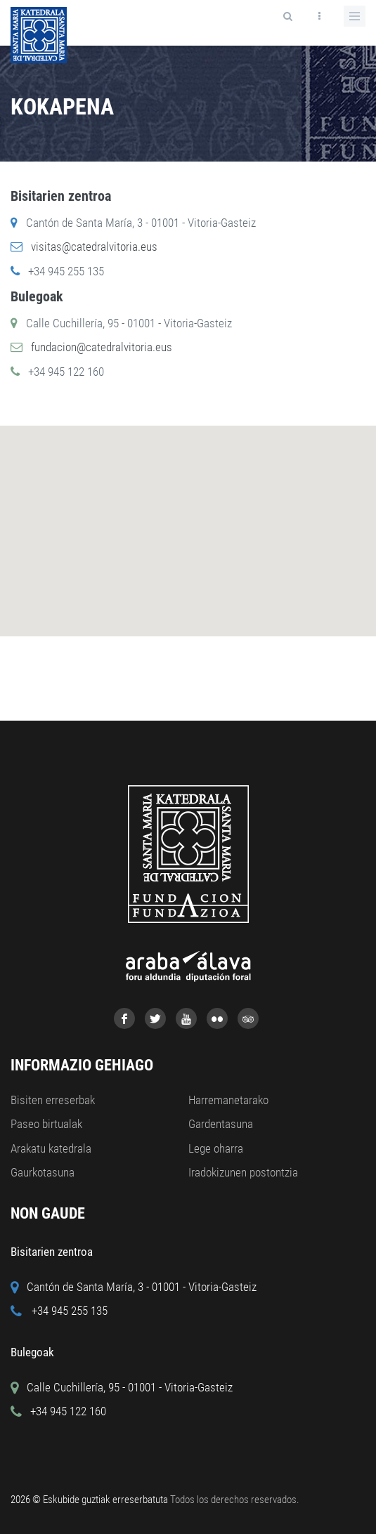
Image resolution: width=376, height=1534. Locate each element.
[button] (207, 545)
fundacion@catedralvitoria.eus (101, 347)
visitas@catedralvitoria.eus (94, 247)
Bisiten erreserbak (53, 1100)
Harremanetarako (228, 1100)
